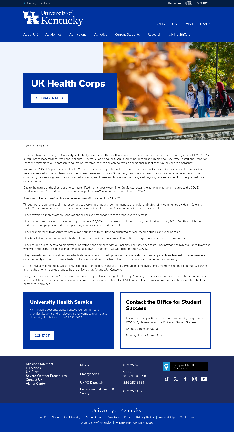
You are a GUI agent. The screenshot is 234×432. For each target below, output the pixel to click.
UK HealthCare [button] (179, 34)
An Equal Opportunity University (60, 417)
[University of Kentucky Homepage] (117, 410)
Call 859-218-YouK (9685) (142, 328)
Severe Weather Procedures (46, 375)
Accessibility (167, 417)
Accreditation (93, 417)
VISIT (190, 24)
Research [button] (154, 34)
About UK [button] (30, 34)
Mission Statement (39, 364)
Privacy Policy (145, 417)
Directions (33, 368)
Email (127, 417)
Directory (113, 417)
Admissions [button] (77, 34)
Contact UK (34, 379)
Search (204, 3)
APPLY (161, 24)
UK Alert (32, 372)
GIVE (175, 24)
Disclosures (187, 417)
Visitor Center (36, 383)
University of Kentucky (38, 3)
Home (27, 145)
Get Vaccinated (49, 98)
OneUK (205, 24)
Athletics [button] (100, 34)
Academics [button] (54, 34)
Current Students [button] (127, 34)
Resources (174, 3)
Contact (42, 335)
